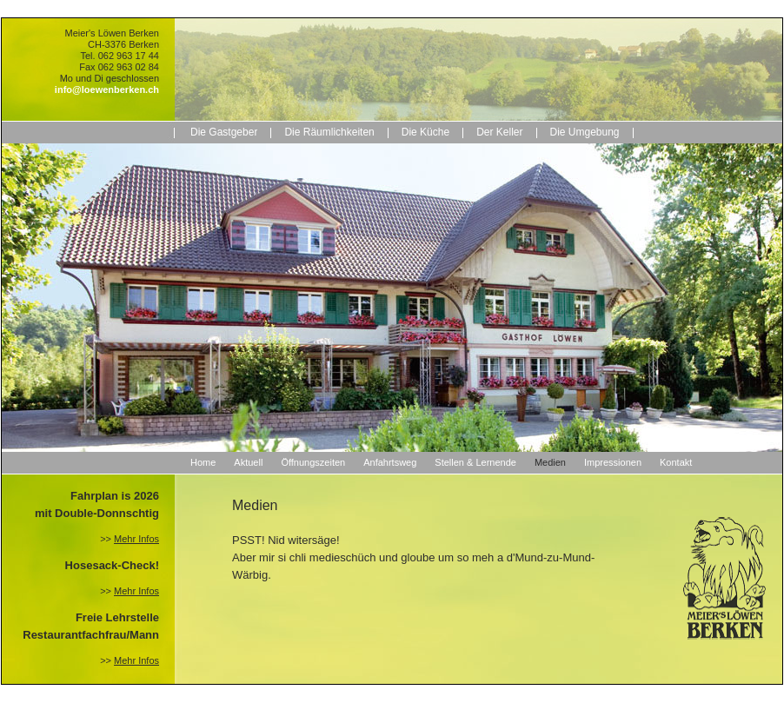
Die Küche (425, 132)
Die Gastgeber (223, 132)
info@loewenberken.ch (107, 89)
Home (203, 462)
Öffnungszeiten (313, 462)
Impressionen (612, 462)
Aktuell (248, 462)
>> (129, 539)
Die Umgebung (585, 132)
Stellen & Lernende (475, 462)
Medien (550, 462)
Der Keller (499, 132)
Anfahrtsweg (389, 462)
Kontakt (676, 462)
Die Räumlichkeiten (329, 132)
